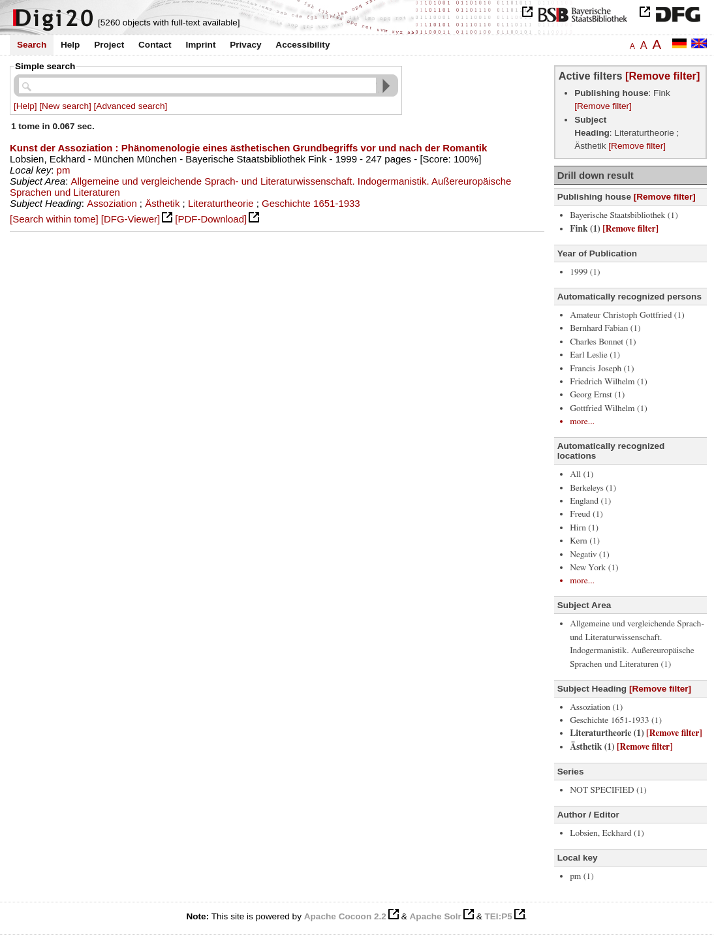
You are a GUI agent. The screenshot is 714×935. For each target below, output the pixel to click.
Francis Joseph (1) (602, 368)
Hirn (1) (584, 527)
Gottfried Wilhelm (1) (608, 408)
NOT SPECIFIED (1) (608, 790)
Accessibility (302, 45)
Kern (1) (585, 540)
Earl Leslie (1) (595, 355)
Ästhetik (162, 203)
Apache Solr (435, 916)
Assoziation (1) (596, 707)
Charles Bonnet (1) (603, 341)
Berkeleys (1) (593, 488)
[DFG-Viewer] (130, 218)
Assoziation (112, 203)
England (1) (590, 501)
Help (70, 45)
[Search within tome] (54, 218)
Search (31, 45)
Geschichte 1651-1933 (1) (616, 720)
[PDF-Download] (211, 218)
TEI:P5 (498, 916)
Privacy (245, 45)
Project (109, 45)
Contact (155, 45)
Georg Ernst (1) (597, 394)
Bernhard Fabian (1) (605, 328)
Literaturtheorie (221, 203)
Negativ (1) (590, 554)
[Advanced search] (131, 106)
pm (63, 170)
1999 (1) (585, 272)
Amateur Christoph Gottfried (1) (627, 315)
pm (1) (582, 876)
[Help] (25, 106)
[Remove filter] (662, 76)
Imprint (200, 45)
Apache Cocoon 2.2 (345, 916)
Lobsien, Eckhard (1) (607, 833)
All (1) (581, 474)
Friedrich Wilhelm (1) (608, 381)
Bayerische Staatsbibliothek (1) (624, 215)
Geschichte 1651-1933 (311, 203)
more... (582, 421)
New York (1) (594, 567)
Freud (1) (586, 514)
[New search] (65, 106)
